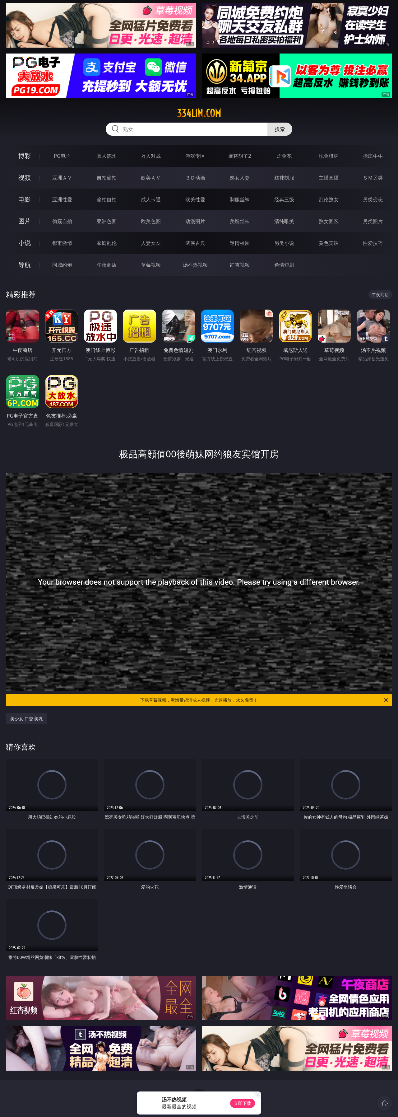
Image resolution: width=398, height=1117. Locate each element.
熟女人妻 (240, 177)
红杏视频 (240, 264)
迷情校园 (240, 243)
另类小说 (284, 243)
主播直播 (329, 177)
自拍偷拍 (107, 177)
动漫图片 (195, 221)
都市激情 (62, 243)
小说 (24, 243)
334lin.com (199, 113)
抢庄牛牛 (373, 155)
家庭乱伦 (107, 243)
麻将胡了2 (239, 155)
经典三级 (284, 199)
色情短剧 (284, 264)
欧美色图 (151, 221)
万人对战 (151, 155)
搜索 (280, 129)
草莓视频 (151, 264)
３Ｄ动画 (195, 177)
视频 (24, 177)
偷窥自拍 (62, 221)
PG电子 (62, 155)
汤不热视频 (195, 264)
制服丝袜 (240, 199)
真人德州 (107, 155)
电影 (24, 199)
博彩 (24, 156)
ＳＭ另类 (373, 177)
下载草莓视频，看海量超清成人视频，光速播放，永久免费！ (264, 700)
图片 (24, 221)
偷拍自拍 (107, 199)
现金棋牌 (329, 155)
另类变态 (373, 199)
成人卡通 (151, 199)
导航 (24, 264)
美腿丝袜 (240, 221)
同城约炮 (62, 264)
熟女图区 (329, 221)
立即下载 (242, 1103)
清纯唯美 (284, 221)
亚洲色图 (107, 221)
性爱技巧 (373, 243)
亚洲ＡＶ (62, 177)
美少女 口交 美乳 (26, 719)
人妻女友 (151, 243)
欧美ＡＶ (151, 177)
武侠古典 (195, 243)
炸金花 (284, 155)
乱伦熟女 (329, 199)
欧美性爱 (195, 199)
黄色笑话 (329, 243)
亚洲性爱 (62, 199)
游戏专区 (195, 155)
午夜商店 (107, 264)
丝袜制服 (284, 177)
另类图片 (373, 221)
